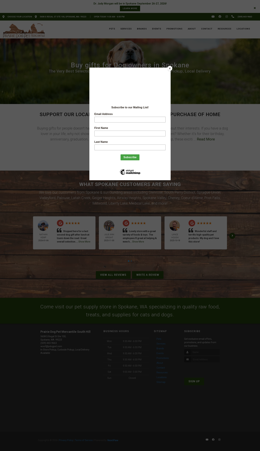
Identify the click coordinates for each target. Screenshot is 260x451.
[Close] (169, 68)
